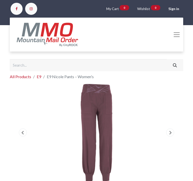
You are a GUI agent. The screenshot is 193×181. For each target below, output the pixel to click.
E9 (39, 76)
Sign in (173, 9)
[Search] (175, 65)
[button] (23, 132)
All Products (20, 76)
